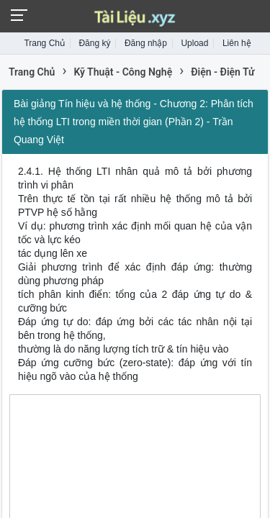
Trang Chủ (44, 43)
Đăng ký (94, 43)
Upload (194, 43)
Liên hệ (236, 43)
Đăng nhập (146, 43)
